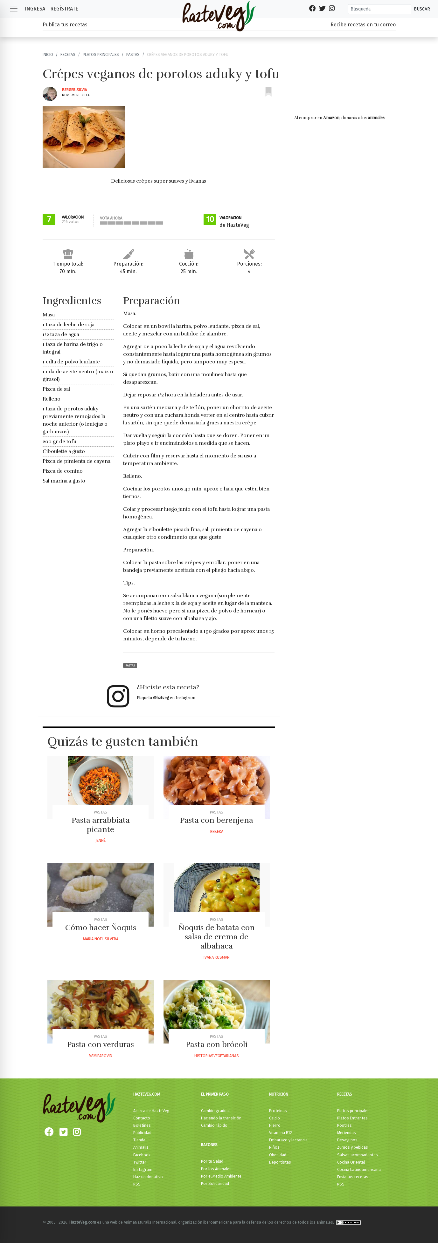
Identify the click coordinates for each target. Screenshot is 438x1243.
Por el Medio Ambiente (221, 1176)
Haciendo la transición (221, 1118)
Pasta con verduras (100, 1044)
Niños (274, 1147)
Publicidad (142, 1132)
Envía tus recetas (352, 1176)
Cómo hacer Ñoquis (100, 927)
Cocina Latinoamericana (359, 1169)
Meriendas (346, 1132)
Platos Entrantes (352, 1118)
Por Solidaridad (215, 1183)
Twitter (139, 1162)
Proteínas (278, 1110)
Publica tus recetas (65, 25)
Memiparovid (100, 1055)
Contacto (141, 1118)
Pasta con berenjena (216, 820)
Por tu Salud (212, 1161)
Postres (344, 1125)
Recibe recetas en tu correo (363, 25)
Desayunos (347, 1140)
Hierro (275, 1125)
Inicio (48, 54)
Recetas (67, 54)
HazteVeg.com (146, 1094)
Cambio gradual (215, 1110)
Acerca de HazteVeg (151, 1110)
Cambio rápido (214, 1125)
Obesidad (277, 1154)
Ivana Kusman (217, 957)
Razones (209, 1144)
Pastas (133, 54)
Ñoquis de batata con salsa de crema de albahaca (216, 937)
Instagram (142, 1169)
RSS (137, 1184)
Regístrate (64, 9)
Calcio (274, 1118)
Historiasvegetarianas (216, 1055)
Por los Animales (216, 1168)
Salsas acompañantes (357, 1154)
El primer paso (215, 1094)
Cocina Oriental (351, 1162)
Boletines (142, 1125)
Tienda (139, 1140)
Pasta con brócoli (216, 1044)
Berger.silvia (74, 89)
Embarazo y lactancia (288, 1140)
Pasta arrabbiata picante (101, 824)
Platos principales (101, 54)
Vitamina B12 (280, 1132)
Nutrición (278, 1094)
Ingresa (35, 9)
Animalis (141, 1147)
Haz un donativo (148, 1176)
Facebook (141, 1154)
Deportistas (280, 1162)
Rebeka (216, 831)
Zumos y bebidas (352, 1147)
